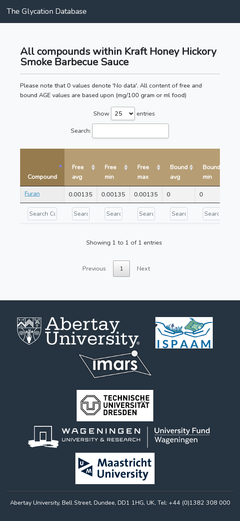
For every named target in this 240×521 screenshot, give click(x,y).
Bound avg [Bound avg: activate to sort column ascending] (179, 172)
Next (143, 268)
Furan (32, 193)
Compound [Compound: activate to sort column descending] (42, 177)
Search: (120, 131)
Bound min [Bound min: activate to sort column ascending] (211, 172)
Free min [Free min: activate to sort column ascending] (110, 172)
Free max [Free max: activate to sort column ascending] (143, 172)
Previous (94, 268)
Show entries (124, 113)
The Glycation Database (47, 11)
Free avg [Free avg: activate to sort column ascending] (78, 172)
